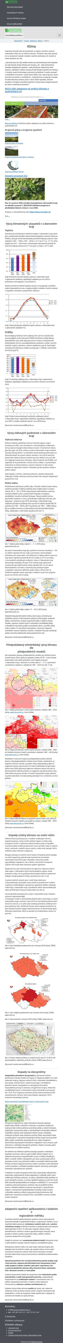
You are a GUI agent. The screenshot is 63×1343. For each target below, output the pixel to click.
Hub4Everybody (36, 1342)
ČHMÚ (10, 1333)
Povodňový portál (15, 13)
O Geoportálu (10, 1316)
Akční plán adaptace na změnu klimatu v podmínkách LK (27, 90)
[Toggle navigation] (59, 35)
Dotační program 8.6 (16, 175)
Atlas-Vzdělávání (14, 24)
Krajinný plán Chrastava (14, 143)
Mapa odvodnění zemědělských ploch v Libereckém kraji (26, 1101)
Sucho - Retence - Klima (33, 41)
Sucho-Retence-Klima (16, 18)
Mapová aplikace (11, 123)
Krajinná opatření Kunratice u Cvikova (19, 157)
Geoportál (18, 41)
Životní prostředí (15, 7)
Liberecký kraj (13, 1328)
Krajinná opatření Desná (14, 172)
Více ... (7, 119)
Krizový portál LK (14, 1330)
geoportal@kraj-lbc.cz (22, 1310)
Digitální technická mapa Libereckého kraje (24, 1335)
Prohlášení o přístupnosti (14, 1320)
